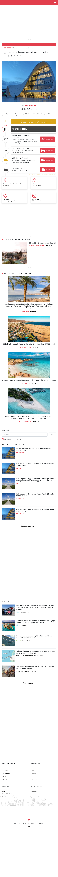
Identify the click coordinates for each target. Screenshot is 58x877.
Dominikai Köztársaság (25, 656)
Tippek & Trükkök (7, 794)
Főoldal (4, 768)
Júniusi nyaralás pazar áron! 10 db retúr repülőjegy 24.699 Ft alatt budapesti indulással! (35, 622)
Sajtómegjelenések (7, 782)
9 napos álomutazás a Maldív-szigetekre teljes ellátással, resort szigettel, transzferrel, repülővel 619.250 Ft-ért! (29, 417)
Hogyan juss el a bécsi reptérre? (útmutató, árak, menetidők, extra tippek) (34, 637)
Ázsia (32, 770)
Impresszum (5, 776)
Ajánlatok (5, 770)
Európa (19, 640)
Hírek (18, 612)
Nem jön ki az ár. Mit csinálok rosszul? (42, 174)
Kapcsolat (34, 791)
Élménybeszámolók (37, 246)
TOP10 (4, 796)
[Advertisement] (30, 23)
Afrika (32, 776)
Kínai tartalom (22, 671)
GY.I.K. (4, 791)
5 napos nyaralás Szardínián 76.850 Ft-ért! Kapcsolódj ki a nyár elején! (29, 380)
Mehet (52, 434)
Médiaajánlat (5, 779)
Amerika (33, 773)
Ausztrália (34, 779)
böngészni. (44, 122)
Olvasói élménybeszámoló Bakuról (42, 243)
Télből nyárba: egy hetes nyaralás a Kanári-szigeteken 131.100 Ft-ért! (29, 344)
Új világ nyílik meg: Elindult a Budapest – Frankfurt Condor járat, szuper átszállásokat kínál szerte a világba (35, 607)
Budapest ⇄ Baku (20, 135)
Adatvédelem (6, 773)
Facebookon (38, 115)
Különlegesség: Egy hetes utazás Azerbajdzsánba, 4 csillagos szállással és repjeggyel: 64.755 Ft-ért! (36, 480)
